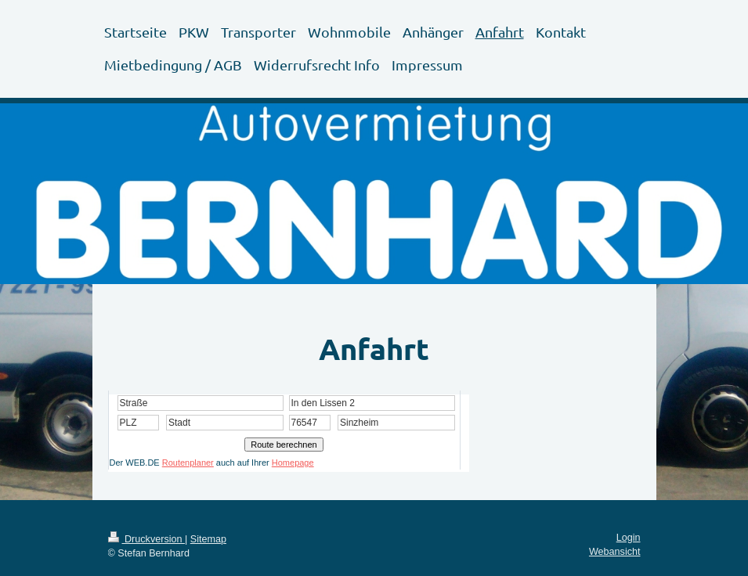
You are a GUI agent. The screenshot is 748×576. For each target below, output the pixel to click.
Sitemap (208, 539)
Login (628, 537)
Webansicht (615, 551)
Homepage (293, 462)
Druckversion (146, 539)
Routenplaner (188, 462)
